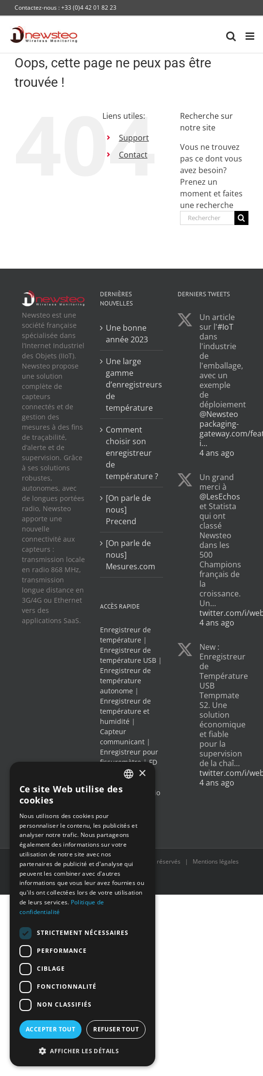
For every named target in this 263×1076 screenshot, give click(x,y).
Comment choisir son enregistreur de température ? (132, 453)
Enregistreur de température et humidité (125, 711)
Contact (133, 154)
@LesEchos (219, 496)
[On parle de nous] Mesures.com (130, 555)
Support (134, 137)
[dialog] (82, 914)
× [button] (142, 773)
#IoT (225, 326)
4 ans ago (216, 453)
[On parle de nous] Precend (128, 510)
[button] (82, 1051)
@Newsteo (218, 414)
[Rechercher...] (207, 218)
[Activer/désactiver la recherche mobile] (231, 36)
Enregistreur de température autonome (125, 680)
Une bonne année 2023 (127, 333)
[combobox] (128, 774)
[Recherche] (241, 218)
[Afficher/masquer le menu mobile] (251, 36)
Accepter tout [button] (50, 1029)
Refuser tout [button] (116, 1029)
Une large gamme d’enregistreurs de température (132, 384)
